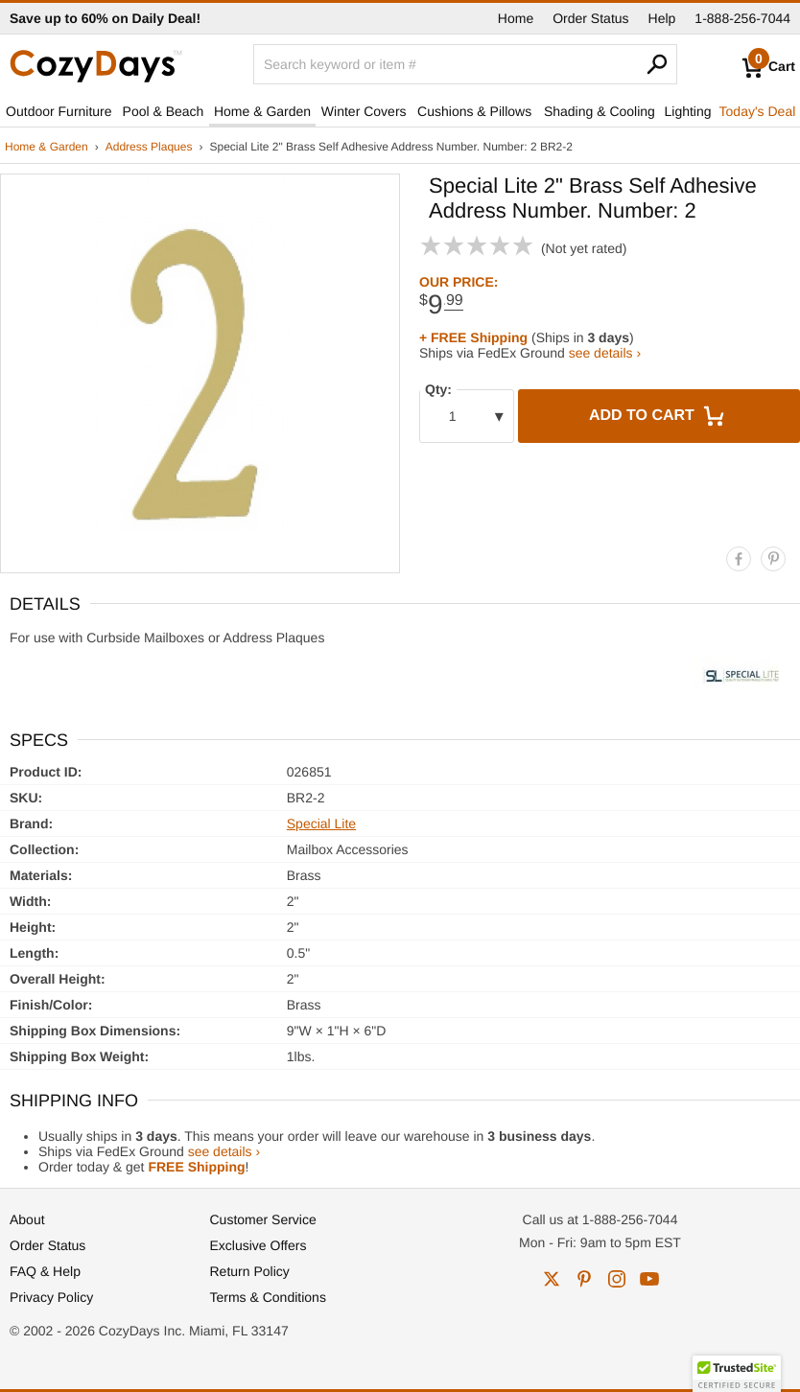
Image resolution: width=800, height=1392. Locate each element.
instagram (616, 1279)
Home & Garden (262, 111)
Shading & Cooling (599, 111)
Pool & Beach (163, 111)
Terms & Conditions (268, 1297)
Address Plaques (149, 146)
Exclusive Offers (258, 1245)
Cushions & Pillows (474, 111)
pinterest (584, 1279)
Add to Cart (659, 416)
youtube (649, 1279)
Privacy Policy (51, 1297)
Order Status (590, 18)
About (27, 1219)
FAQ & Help (45, 1271)
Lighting (688, 111)
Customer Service (263, 1219)
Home (515, 18)
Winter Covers (364, 111)
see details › (605, 352)
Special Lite (321, 823)
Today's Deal (757, 111)
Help (662, 18)
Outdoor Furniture (59, 111)
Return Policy (250, 1271)
